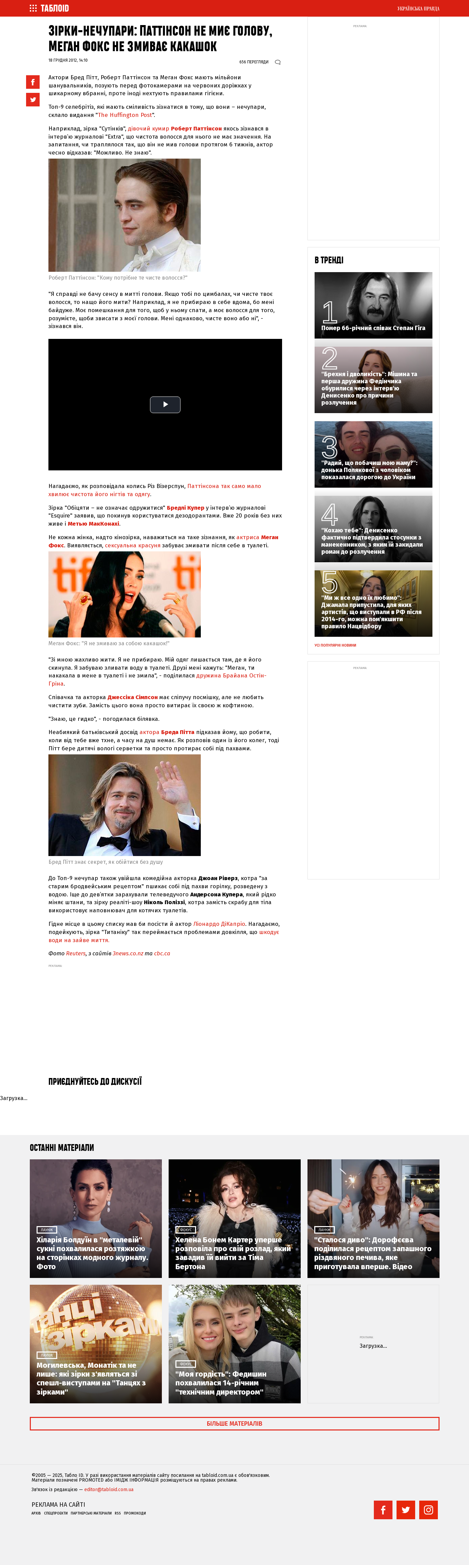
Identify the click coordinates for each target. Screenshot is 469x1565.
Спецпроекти (56, 1513)
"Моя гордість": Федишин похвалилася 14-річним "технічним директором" (221, 1383)
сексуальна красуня (133, 545)
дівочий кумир (175, 128)
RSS (118, 1513)
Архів (36, 1513)
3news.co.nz (128, 953)
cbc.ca (162, 953)
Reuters (76, 953)
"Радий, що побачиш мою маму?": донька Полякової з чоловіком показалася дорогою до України (369, 470)
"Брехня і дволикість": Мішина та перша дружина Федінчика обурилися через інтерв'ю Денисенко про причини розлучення (369, 388)
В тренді (329, 260)
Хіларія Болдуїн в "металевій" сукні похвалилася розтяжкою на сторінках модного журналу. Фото (92, 1253)
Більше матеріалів (234, 1423)
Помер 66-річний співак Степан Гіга (373, 328)
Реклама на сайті (58, 1504)
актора (168, 732)
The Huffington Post (125, 115)
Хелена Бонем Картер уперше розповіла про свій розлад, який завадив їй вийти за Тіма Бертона (233, 1253)
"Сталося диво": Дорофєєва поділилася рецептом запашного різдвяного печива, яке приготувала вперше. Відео (373, 1253)
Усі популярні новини (335, 645)
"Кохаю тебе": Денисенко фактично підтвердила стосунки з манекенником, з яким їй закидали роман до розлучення (372, 541)
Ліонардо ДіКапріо (219, 924)
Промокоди (135, 1513)
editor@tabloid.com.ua (108, 1489)
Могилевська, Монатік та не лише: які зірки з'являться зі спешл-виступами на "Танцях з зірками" (91, 1379)
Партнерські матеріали (91, 1513)
